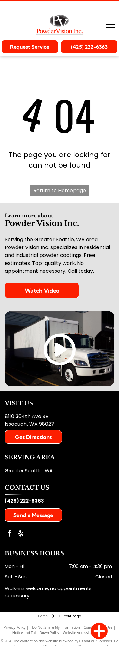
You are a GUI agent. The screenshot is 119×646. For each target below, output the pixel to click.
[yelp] (20, 534)
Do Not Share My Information (56, 627)
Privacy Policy (15, 627)
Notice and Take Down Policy (35, 632)
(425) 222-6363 (24, 500)
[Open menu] (110, 24)
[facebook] (9, 534)
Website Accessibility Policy (85, 632)
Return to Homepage (59, 190)
